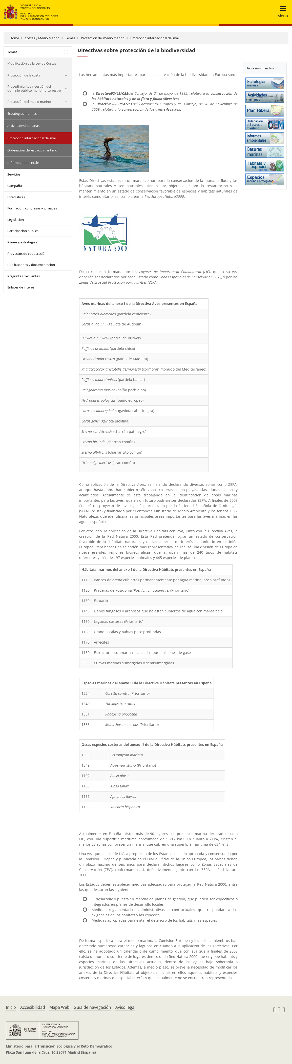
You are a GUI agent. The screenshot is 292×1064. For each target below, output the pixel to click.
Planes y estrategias (22, 242)
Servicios (13, 174)
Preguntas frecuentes (23, 276)
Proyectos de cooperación (27, 253)
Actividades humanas (23, 125)
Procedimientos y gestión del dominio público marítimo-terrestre (34, 88)
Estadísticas (16, 197)
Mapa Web (59, 1007)
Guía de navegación (92, 1007)
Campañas (15, 185)
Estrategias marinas (22, 113)
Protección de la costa (23, 75)
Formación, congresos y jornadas (32, 208)
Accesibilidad (32, 1007)
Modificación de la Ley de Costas (31, 63)
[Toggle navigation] (281, 12)
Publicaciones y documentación (31, 264)
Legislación (15, 219)
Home (14, 38)
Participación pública (22, 230)
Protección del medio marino (102, 38)
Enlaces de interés (20, 287)
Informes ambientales (23, 162)
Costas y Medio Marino (42, 38)
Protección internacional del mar (154, 38)
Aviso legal (125, 1007)
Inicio (11, 1007)
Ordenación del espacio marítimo (32, 150)
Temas (70, 38)
